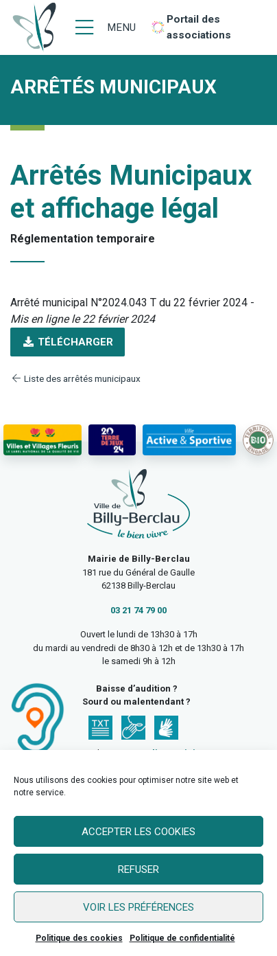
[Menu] (105, 27)
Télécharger (67, 342)
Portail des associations (199, 27)
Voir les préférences (138, 907)
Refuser (138, 869)
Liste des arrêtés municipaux (75, 378)
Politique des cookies (79, 938)
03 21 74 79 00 (138, 610)
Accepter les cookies (138, 832)
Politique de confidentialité (182, 938)
